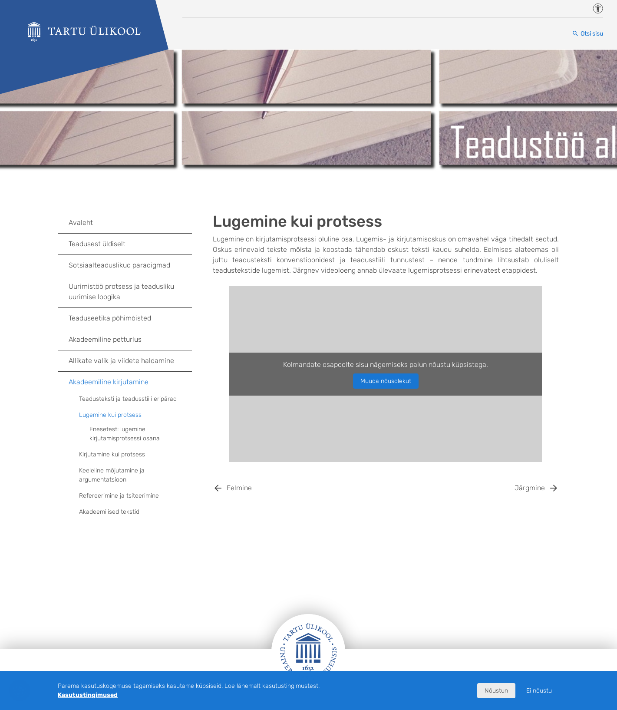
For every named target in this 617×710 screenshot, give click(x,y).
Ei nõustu (539, 690)
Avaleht (130, 223)
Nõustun (496, 690)
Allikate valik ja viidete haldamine (130, 361)
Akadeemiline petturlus (130, 339)
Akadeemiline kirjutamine (130, 382)
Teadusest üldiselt (130, 244)
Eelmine (239, 488)
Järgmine (530, 488)
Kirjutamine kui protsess (135, 454)
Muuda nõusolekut (385, 381)
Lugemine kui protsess (135, 415)
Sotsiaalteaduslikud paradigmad (130, 265)
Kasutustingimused (88, 695)
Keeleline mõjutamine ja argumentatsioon (112, 475)
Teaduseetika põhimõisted (130, 318)
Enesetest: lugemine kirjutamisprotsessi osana (124, 434)
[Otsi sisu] (587, 34)
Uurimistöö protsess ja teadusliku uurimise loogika (130, 291)
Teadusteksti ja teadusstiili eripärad (135, 399)
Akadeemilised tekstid (135, 512)
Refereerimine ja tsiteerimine (135, 496)
